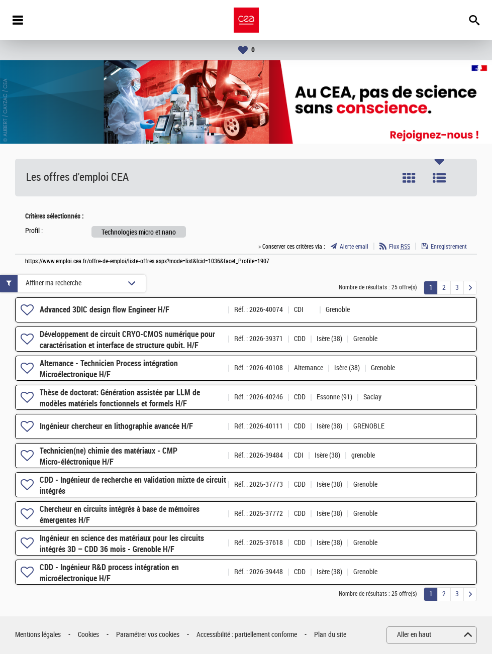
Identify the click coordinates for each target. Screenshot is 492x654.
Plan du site (330, 634)
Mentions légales (38, 634)
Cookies (88, 634)
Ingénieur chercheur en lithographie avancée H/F (116, 426)
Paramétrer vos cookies (147, 634)
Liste (439, 177)
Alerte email (354, 246)
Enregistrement (449, 246)
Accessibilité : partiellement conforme (246, 634)
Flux (399, 246)
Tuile (409, 177)
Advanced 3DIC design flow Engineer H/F (104, 309)
